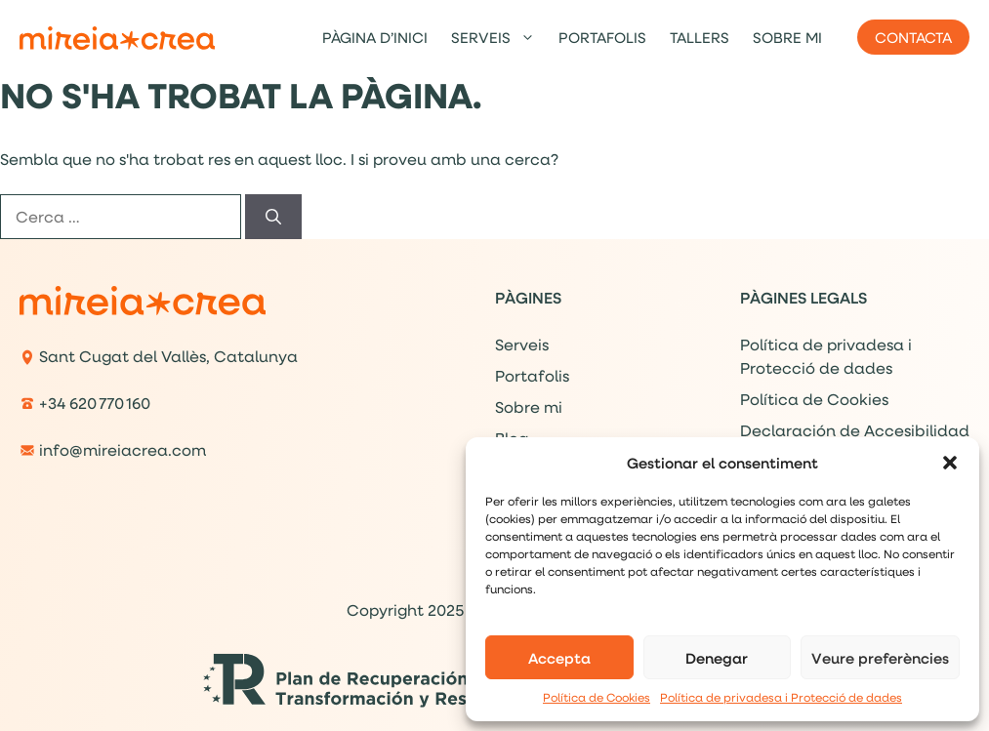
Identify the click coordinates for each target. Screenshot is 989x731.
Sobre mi (787, 37)
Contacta (913, 37)
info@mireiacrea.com (122, 449)
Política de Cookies (596, 697)
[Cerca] (273, 216)
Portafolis (602, 37)
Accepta (559, 658)
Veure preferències (880, 658)
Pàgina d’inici (375, 37)
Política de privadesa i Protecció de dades (781, 697)
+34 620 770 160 (94, 402)
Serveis (499, 37)
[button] (950, 462)
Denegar (716, 658)
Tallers (699, 37)
